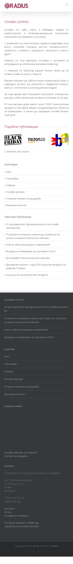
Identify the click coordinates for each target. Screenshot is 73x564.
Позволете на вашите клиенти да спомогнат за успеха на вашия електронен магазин (33, 236)
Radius (55, 546)
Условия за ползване (16, 515)
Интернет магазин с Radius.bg (21, 522)
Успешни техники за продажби (23, 198)
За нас (8, 512)
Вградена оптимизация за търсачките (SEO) (31, 251)
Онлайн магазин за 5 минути (20, 452)
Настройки (12, 178)
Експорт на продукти (16, 456)
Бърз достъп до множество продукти (27, 274)
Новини (10, 185)
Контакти (9, 508)
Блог (8, 172)
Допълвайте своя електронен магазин (28, 258)
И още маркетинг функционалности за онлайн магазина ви (36, 308)
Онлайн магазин (15, 192)
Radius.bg (28, 70)
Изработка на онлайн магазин (21, 526)
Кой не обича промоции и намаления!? (28, 244)
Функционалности (16, 205)
